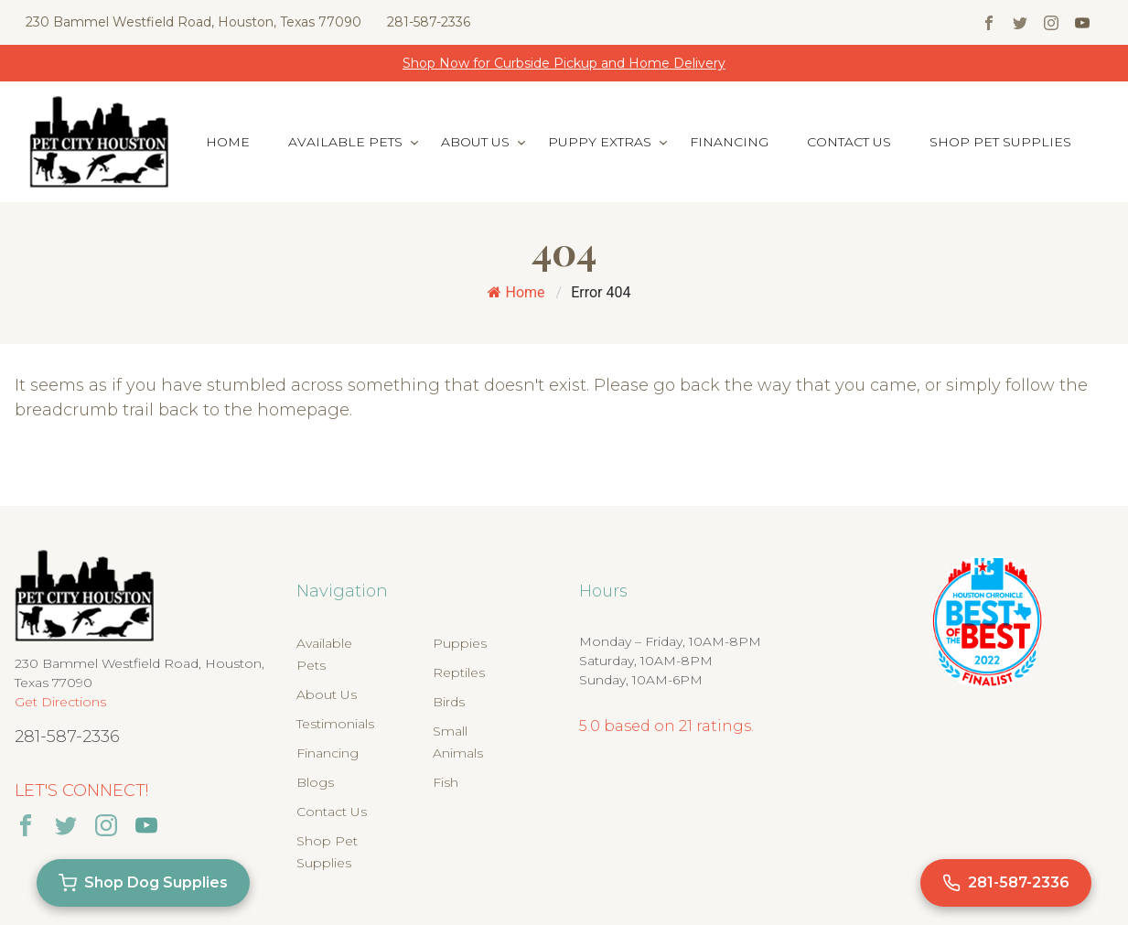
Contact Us (849, 142)
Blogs (315, 782)
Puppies (460, 643)
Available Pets (345, 142)
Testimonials (335, 723)
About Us (475, 142)
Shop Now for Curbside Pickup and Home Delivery (564, 63)
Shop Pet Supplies (1000, 142)
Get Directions (60, 702)
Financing (729, 142)
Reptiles (459, 672)
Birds (449, 702)
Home (228, 142)
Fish (445, 782)
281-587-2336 (428, 22)
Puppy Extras (599, 142)
